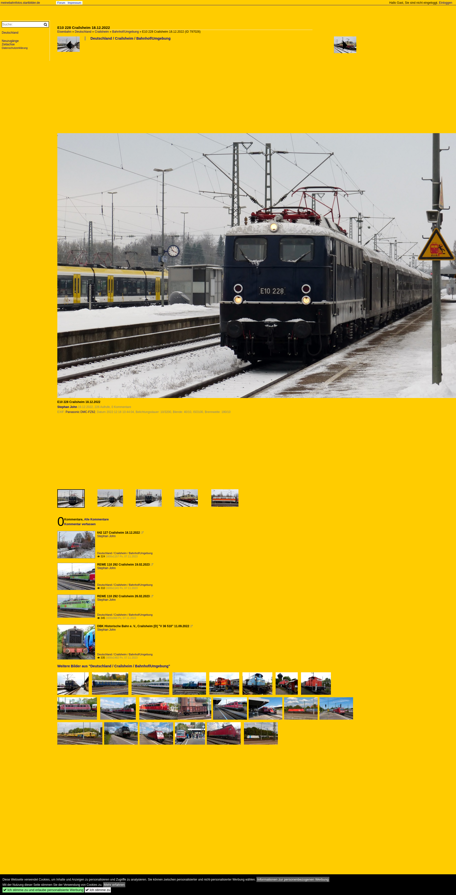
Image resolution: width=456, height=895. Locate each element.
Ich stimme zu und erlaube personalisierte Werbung (43, 890)
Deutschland (83, 31)
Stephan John (67, 407)
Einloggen (445, 2)
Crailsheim (102, 31)
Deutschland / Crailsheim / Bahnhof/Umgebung (130, 38)
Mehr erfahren (114, 885)
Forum (61, 2)
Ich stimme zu (97, 890)
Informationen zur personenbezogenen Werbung (293, 879)
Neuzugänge (10, 41)
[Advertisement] (153, 89)
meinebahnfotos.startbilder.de (20, 2)
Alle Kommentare (96, 519)
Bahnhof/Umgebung (125, 31)
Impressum (74, 2)
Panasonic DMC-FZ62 (80, 412)
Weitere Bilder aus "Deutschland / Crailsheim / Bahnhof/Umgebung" (113, 666)
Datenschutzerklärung (15, 47)
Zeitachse (8, 44)
